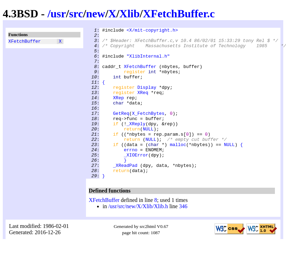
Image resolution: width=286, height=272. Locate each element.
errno (130, 174)
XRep (118, 112)
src (76, 13)
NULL (148, 149)
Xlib (129, 13)
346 (183, 236)
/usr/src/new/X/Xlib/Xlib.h (138, 236)
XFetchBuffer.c (179, 13)
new (95, 13)
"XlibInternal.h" (148, 62)
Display (146, 99)
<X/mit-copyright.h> (152, 31)
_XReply (136, 143)
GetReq (121, 131)
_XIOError (136, 181)
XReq (142, 106)
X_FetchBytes (148, 131)
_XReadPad (125, 193)
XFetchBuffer (24, 42)
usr (58, 13)
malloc (178, 168)
